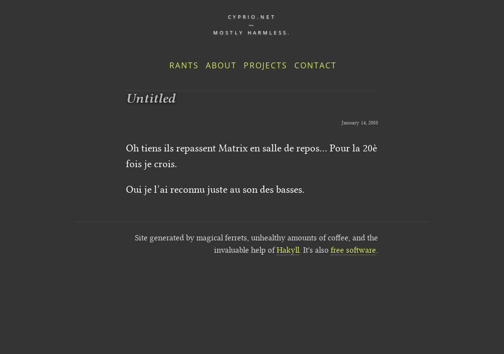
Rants (184, 65)
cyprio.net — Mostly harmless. (252, 24)
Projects (265, 65)
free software (353, 250)
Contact (315, 65)
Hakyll (288, 250)
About (221, 65)
